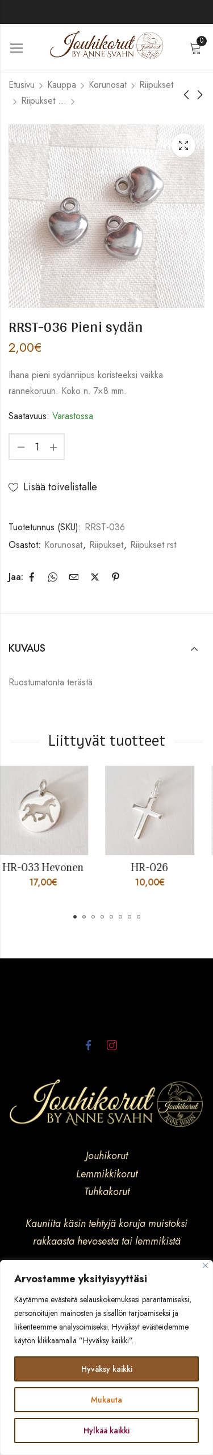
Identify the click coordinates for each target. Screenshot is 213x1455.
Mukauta (106, 1399)
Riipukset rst (43, 100)
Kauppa (61, 84)
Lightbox (183, 145)
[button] (75, 916)
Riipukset (156, 84)
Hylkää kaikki (106, 1430)
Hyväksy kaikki (106, 1369)
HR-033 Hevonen (53, 867)
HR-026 (159, 867)
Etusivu (22, 84)
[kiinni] (205, 1265)
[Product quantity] (36, 446)
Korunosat (108, 84)
